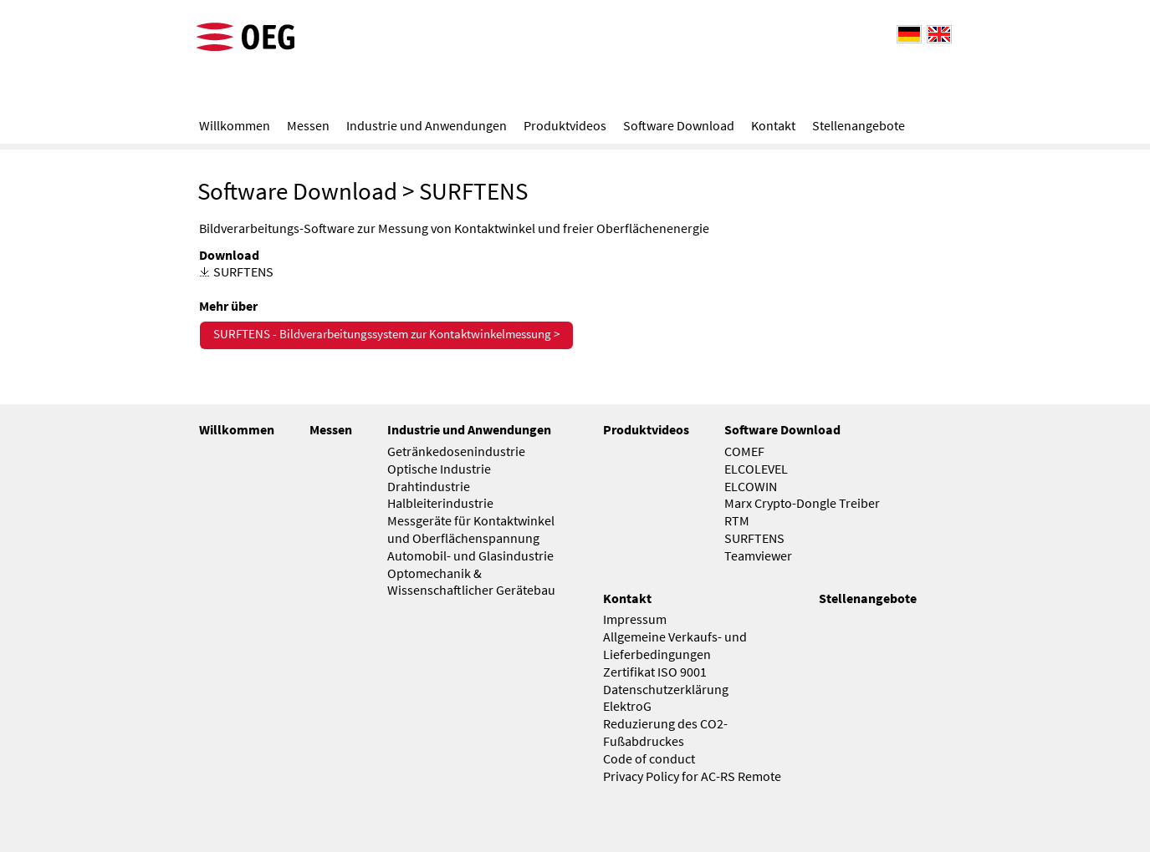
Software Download (297, 191)
